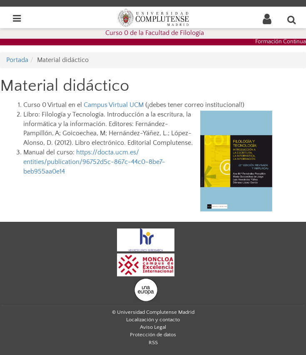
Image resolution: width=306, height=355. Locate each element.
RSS (153, 342)
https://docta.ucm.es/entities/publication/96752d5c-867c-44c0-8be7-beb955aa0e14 (94, 162)
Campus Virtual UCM (114, 105)
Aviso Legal (153, 327)
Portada (17, 60)
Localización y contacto (153, 320)
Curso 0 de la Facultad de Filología (154, 33)
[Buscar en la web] (292, 19)
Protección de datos (153, 335)
